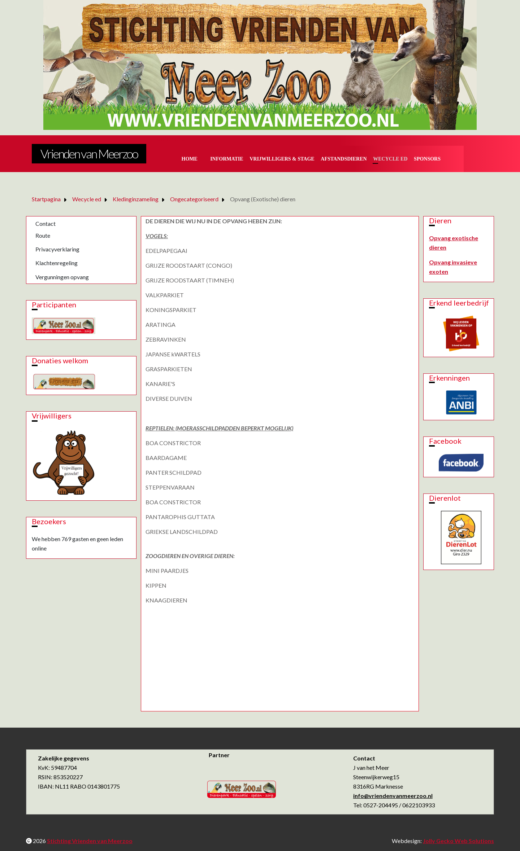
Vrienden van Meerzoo (89, 153)
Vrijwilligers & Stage (282, 159)
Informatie (226, 159)
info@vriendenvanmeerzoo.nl (393, 795)
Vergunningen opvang (62, 276)
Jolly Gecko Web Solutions (458, 840)
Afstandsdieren (344, 159)
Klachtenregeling (56, 262)
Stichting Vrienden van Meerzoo (90, 840)
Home (190, 159)
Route (42, 235)
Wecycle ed (390, 159)
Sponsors (427, 159)
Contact (45, 223)
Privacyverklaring (57, 249)
